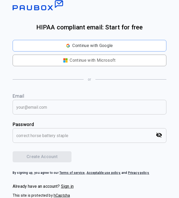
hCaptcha (62, 195)
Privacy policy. (138, 173)
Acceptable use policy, (103, 173)
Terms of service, (72, 173)
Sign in (67, 186)
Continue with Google (89, 45)
